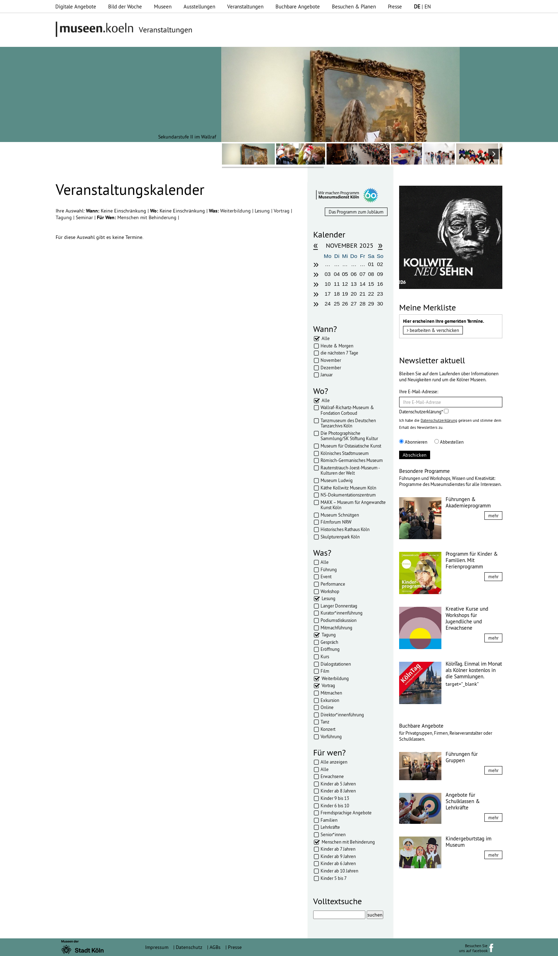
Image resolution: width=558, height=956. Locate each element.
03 (327, 274)
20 (354, 294)
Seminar (85, 217)
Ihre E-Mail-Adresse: (418, 391)
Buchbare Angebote (297, 6)
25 (337, 304)
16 (380, 284)
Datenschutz (189, 947)
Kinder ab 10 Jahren (339, 871)
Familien (329, 820)
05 (345, 274)
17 (327, 294)
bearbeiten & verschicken (433, 330)
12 (345, 284)
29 (371, 304)
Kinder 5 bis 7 (334, 878)
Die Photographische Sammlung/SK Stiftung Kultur (349, 436)
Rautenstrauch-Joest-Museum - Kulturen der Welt (350, 470)
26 (345, 304)
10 (327, 284)
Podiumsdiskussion (338, 620)
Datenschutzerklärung (439, 420)
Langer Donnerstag (339, 606)
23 (380, 294)
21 (362, 294)
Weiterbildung (236, 211)
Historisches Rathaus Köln (345, 529)
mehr (493, 515)
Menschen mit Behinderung (147, 217)
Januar (327, 374)
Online (327, 707)
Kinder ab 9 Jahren (338, 856)
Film (325, 671)
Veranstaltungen (245, 6)
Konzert (328, 729)
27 (354, 304)
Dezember (331, 367)
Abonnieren (413, 442)
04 (337, 274)
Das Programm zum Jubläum (356, 212)
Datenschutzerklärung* (423, 411)
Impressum (156, 947)
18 (337, 294)
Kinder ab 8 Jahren (338, 791)
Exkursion (330, 700)
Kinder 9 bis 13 (335, 798)
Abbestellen (449, 442)
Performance (333, 584)
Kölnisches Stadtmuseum (345, 453)
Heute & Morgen (337, 346)
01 (371, 264)
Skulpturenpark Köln (340, 536)
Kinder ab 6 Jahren (338, 863)
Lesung (263, 211)
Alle (326, 338)
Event (326, 576)
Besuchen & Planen (354, 6)
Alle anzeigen (334, 762)
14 (362, 284)
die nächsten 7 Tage (339, 353)
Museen (163, 6)
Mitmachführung (336, 627)
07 (362, 274)
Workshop (330, 591)
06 (354, 274)
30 (380, 304)
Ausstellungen (199, 6)
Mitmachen (331, 693)
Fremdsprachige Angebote (346, 812)
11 (337, 284)
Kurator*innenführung (341, 613)
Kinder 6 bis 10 (335, 805)
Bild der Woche (125, 6)
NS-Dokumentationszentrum (348, 495)
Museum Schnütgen (340, 515)
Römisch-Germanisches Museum (352, 460)
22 (371, 294)
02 (380, 264)
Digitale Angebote (75, 6)
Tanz (325, 721)
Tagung (64, 217)
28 (362, 304)
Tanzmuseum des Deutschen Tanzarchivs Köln (348, 423)
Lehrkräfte (330, 827)
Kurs (325, 656)
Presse (395, 6)
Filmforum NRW (336, 522)
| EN (422, 6)
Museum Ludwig (337, 480)
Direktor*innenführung (342, 714)
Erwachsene (332, 776)
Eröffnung (330, 649)
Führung (329, 569)
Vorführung (331, 736)
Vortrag (282, 211)
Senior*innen (333, 834)
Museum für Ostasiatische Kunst (351, 446)
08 (371, 274)
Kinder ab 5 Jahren (338, 784)
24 (327, 304)
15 (371, 284)
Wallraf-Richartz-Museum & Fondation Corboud (347, 410)
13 (354, 284)
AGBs (215, 947)
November (331, 360)
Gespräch (329, 642)
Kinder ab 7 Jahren (338, 849)
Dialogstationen (336, 664)
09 (380, 274)
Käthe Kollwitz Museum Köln (348, 488)
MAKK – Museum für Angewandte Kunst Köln (353, 505)
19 (345, 294)
